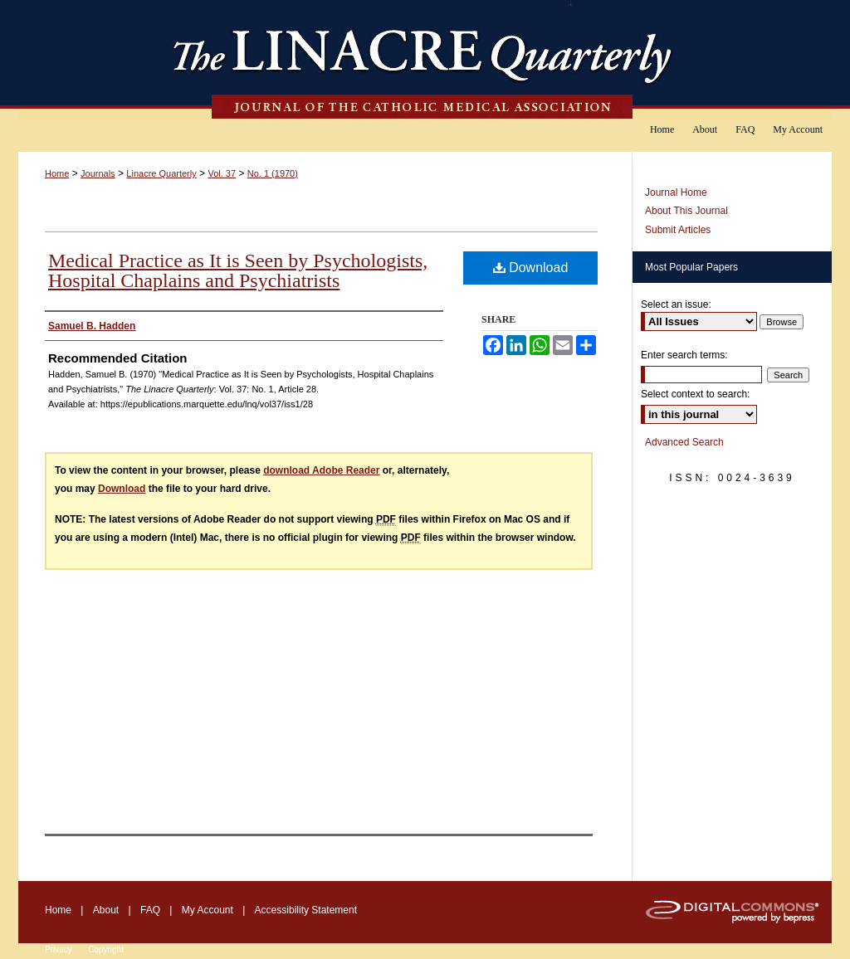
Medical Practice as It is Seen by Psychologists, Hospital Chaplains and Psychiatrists (237, 270)
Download (531, 267)
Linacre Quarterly (161, 173)
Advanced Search (684, 442)
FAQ (150, 910)
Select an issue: (676, 304)
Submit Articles (678, 230)
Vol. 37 (222, 173)
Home (57, 173)
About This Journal (686, 211)
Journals (98, 173)
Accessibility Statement (306, 910)
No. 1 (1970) (272, 173)
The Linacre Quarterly (425, 59)
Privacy (58, 949)
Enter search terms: (684, 355)
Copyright (106, 949)
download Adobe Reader (321, 470)
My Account (207, 910)
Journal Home (676, 192)
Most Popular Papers (691, 267)
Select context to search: (695, 394)
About (106, 910)
